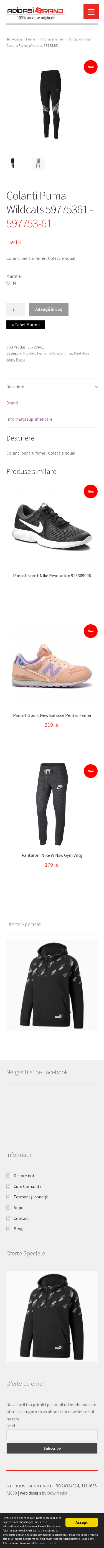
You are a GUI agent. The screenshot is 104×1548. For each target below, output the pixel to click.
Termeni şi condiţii (31, 1220)
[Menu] (91, 11)
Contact (21, 1241)
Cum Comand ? (28, 1209)
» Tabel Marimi (26, 324)
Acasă (17, 39)
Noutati (29, 353)
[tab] (52, 387)
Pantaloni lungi (79, 39)
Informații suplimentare (29, 419)
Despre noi (24, 1199)
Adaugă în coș (48, 309)
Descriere (15, 386)
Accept (81, 1522)
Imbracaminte (51, 39)
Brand (12, 403)
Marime (13, 276)
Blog (18, 1252)
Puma (20, 359)
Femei (31, 39)
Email (10, 1449)
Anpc (18, 1231)
